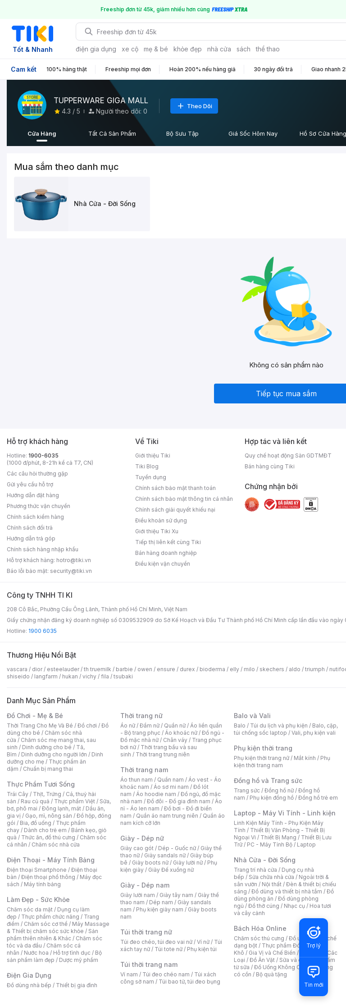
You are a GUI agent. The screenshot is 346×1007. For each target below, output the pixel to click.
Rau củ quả (35, 801)
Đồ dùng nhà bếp (29, 985)
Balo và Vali (252, 715)
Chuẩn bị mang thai (48, 768)
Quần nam (170, 779)
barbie (124, 669)
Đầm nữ (149, 725)
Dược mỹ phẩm (78, 960)
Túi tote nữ (168, 949)
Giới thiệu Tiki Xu (156, 531)
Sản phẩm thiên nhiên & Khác (52, 935)
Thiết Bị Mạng (278, 837)
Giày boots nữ (150, 862)
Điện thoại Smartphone (37, 869)
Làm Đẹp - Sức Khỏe (38, 899)
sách (243, 49)
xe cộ (130, 49)
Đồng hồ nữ (279, 790)
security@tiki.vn (71, 571)
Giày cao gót (137, 848)
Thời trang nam (144, 770)
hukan (70, 676)
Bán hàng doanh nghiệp (166, 552)
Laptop (306, 844)
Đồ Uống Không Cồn (280, 967)
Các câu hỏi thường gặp (37, 473)
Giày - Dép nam (144, 885)
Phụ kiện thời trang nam (282, 762)
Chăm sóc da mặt (30, 909)
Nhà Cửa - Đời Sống (265, 860)
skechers (272, 669)
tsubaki (123, 676)
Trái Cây (17, 794)
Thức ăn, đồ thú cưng (48, 837)
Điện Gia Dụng (29, 975)
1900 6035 (42, 630)
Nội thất (272, 884)
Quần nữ (175, 725)
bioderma (212, 669)
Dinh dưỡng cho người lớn (54, 754)
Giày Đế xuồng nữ (171, 869)
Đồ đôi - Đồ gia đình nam (178, 801)
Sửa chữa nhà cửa (271, 877)
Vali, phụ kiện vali (313, 732)
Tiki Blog (147, 466)
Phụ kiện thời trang (263, 748)
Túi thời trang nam (149, 964)
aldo (294, 669)
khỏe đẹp (187, 49)
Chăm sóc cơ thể (46, 923)
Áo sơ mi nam (171, 786)
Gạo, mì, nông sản (48, 815)
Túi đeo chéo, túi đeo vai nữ (156, 941)
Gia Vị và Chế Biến (272, 952)
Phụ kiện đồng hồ (272, 797)
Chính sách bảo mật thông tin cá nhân (184, 498)
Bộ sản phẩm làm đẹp (54, 956)
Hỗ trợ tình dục (72, 952)
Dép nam (161, 902)
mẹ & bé (156, 49)
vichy (89, 676)
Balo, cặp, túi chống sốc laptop (286, 729)
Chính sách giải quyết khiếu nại (175, 509)
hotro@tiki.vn (73, 560)
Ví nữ (203, 941)
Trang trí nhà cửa (255, 869)
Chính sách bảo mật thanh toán (175, 488)
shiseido (18, 676)
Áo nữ (127, 725)
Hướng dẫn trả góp (31, 538)
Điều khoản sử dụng (161, 520)
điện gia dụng (96, 49)
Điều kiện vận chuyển (162, 563)
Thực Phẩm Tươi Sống (41, 784)
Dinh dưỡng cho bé (47, 747)
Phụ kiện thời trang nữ (261, 758)
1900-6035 (43, 455)
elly (234, 669)
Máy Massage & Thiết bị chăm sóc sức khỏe (58, 927)
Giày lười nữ (188, 862)
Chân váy (175, 740)
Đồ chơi (87, 725)
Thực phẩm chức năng (50, 916)
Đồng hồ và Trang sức (268, 780)
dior (37, 669)
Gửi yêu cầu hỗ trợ (30, 484)
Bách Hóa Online (260, 928)
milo (249, 669)
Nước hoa (36, 952)
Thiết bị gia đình (76, 985)
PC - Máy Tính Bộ (269, 844)
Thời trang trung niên (163, 754)
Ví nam (129, 974)
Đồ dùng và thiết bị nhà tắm (286, 891)
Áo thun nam (136, 779)
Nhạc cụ (294, 905)
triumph (315, 669)
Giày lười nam (137, 895)
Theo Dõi (194, 105)
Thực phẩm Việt (74, 801)
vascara (17, 669)
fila (105, 676)
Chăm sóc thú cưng (259, 938)
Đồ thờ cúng (263, 905)
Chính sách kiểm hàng (35, 516)
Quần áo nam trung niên (167, 815)
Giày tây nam (176, 895)
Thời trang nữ (141, 715)
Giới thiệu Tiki (152, 455)
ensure (166, 669)
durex (187, 669)
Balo (240, 725)
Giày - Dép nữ (142, 838)
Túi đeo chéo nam (166, 974)
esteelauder (63, 669)
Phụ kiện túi (202, 949)
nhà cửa (219, 49)
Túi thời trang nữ (146, 932)
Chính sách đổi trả (30, 527)
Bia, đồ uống (35, 822)
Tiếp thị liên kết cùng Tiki (168, 542)
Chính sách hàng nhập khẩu (42, 549)
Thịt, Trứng (47, 794)
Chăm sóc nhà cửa (56, 844)
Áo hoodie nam (156, 794)
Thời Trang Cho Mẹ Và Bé (40, 725)
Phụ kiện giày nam (159, 909)
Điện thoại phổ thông (48, 877)
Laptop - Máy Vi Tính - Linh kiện (285, 813)
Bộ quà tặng (271, 974)
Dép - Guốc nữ (177, 848)
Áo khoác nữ (181, 732)
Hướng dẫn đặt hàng (33, 495)
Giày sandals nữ (165, 855)
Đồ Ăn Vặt (262, 960)
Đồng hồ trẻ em (318, 797)
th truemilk (97, 669)
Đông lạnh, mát (61, 808)
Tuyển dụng (150, 477)
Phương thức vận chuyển (38, 506)
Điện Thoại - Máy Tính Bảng (51, 860)
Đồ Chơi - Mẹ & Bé (35, 715)
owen (144, 669)
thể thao (268, 49)
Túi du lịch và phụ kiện (279, 725)
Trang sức (247, 790)
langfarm (46, 676)
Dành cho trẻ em (45, 830)
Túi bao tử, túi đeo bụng (189, 981)
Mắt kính (305, 758)
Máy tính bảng (42, 884)
